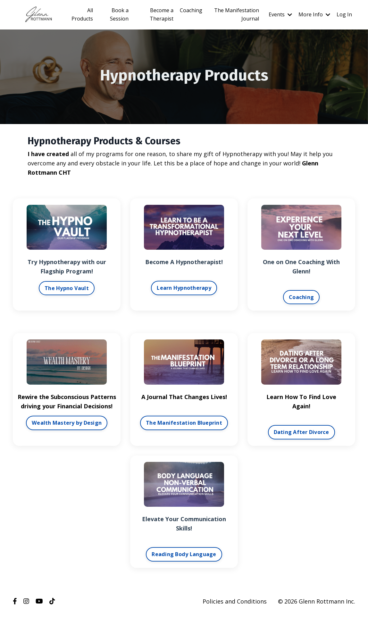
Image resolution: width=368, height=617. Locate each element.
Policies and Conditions (235, 601)
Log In (344, 14)
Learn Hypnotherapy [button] (184, 287)
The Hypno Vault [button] (67, 288)
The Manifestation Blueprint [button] (184, 422)
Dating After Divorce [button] (301, 432)
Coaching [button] (301, 297)
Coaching (191, 10)
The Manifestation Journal (236, 14)
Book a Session (119, 14)
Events (280, 14)
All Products (82, 14)
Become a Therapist (161, 14)
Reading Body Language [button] (184, 554)
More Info (314, 14)
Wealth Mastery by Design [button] (67, 422)
